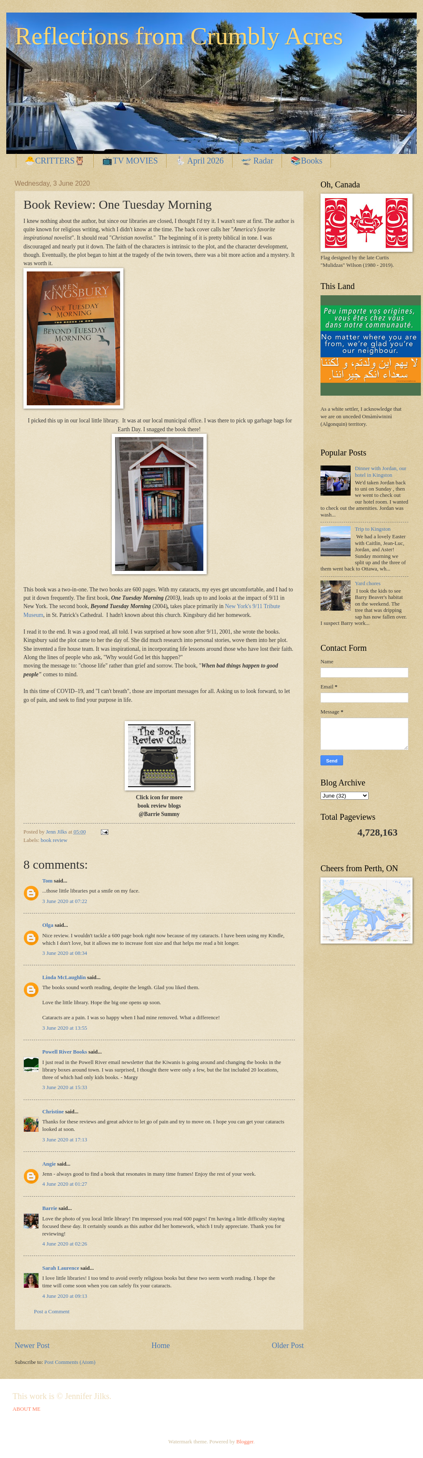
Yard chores (367, 583)
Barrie (49, 1208)
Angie (49, 1164)
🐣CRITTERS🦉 (55, 160)
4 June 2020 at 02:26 (64, 1244)
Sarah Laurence (60, 1268)
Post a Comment (51, 1312)
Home (160, 1345)
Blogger (245, 1442)
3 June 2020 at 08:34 (64, 953)
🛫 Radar (257, 160)
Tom (47, 881)
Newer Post (32, 1345)
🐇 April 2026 (199, 160)
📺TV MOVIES (130, 160)
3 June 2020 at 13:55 (64, 1028)
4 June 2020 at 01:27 (64, 1184)
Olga (47, 925)
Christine (53, 1112)
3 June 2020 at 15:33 (64, 1087)
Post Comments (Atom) (69, 1362)
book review (54, 840)
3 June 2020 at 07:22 (64, 901)
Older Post (288, 1345)
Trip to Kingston (372, 529)
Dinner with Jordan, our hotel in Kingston (380, 472)
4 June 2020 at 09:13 (64, 1296)
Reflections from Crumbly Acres (179, 36)
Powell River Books (64, 1052)
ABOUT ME (27, 1409)
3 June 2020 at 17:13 (64, 1140)
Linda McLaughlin (64, 977)
